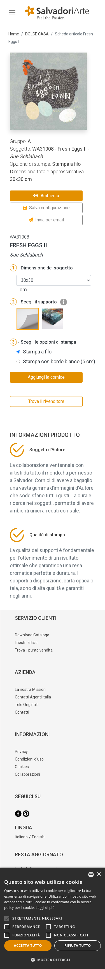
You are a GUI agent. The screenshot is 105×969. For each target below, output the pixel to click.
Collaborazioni (27, 774)
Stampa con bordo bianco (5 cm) (59, 361)
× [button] (99, 874)
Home (13, 34)
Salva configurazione (46, 207)
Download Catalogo (32, 635)
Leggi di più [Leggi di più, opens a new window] (45, 907)
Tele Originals (27, 704)
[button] (52, 960)
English (38, 837)
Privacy (21, 751)
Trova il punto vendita (34, 650)
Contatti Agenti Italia (33, 697)
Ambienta (46, 195)
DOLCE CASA (37, 34)
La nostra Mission (30, 689)
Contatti (22, 712)
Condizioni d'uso (29, 759)
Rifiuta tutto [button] (77, 945)
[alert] (52, 918)
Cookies (22, 766)
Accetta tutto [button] (28, 945)
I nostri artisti (26, 642)
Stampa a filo (37, 352)
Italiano (21, 837)
